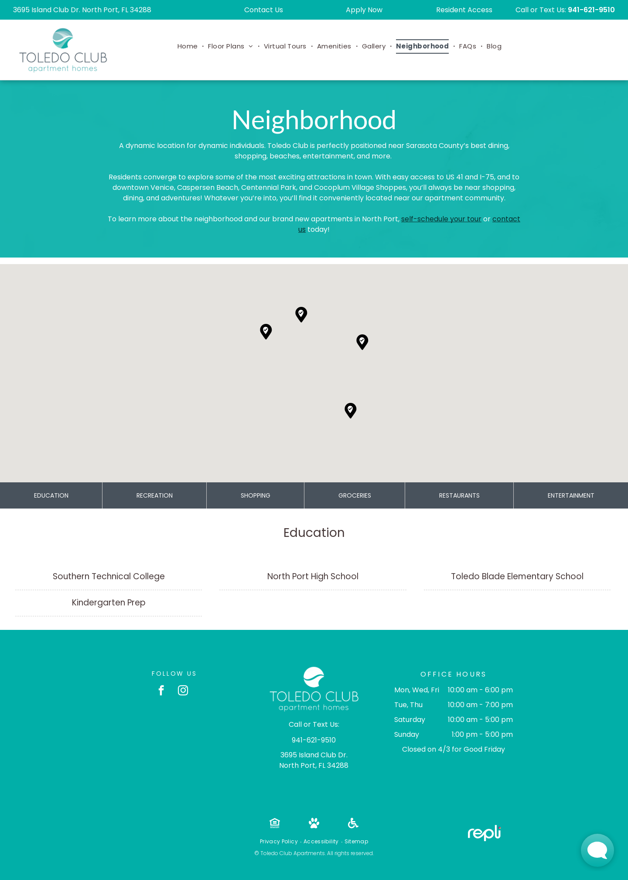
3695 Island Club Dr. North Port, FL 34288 (82, 10)
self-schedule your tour (441, 219)
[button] (351, 410)
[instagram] (183, 691)
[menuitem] (188, 46)
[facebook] (161, 691)
